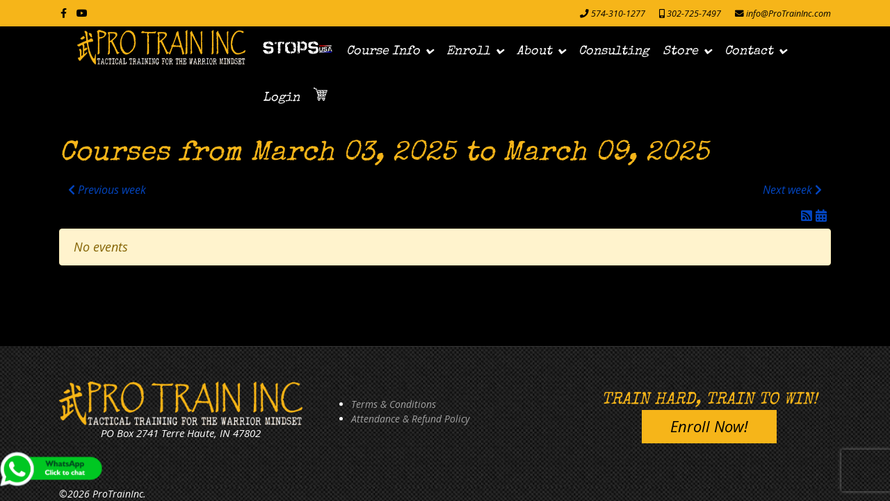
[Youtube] (82, 12)
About (534, 51)
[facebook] (63, 12)
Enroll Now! (709, 426)
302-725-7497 (694, 13)
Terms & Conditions (393, 404)
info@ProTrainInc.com (788, 13)
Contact (749, 51)
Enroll (468, 51)
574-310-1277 (618, 13)
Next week (792, 189)
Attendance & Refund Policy (410, 418)
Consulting (613, 51)
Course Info (383, 51)
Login (281, 98)
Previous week (107, 189)
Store (680, 51)
